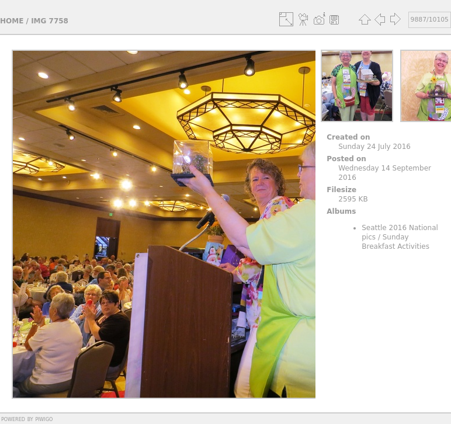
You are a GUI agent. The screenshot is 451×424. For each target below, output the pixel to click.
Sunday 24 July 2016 (374, 147)
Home (11, 21)
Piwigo (44, 419)
